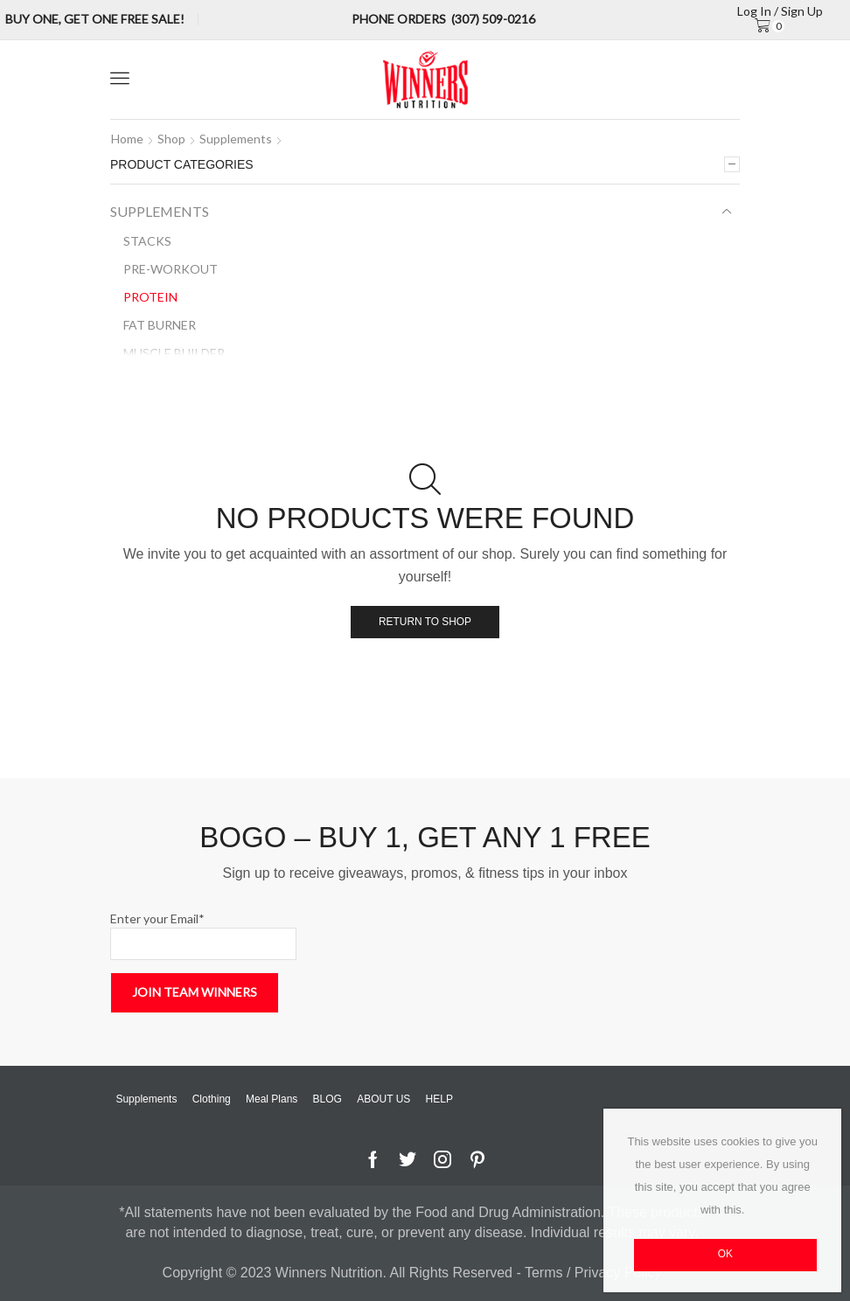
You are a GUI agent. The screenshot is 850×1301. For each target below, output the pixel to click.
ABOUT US (383, 1099)
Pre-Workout (170, 268)
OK (725, 1254)
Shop (171, 138)
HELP (439, 1099)
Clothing (211, 1099)
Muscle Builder (174, 352)
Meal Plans (271, 1099)
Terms (546, 1272)
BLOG (327, 1099)
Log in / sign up (780, 11)
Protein (150, 296)
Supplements (235, 138)
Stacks (147, 240)
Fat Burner (159, 324)
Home (127, 138)
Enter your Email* (203, 935)
